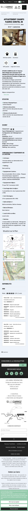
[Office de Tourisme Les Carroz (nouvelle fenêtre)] (15, 450)
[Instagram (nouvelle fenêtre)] (16, 373)
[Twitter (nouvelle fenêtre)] (11, 373)
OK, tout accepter (14, 502)
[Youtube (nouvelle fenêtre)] (21, 373)
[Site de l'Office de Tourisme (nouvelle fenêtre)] (14, 396)
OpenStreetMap (22, 279)
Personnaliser (14, 509)
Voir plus (6, 94)
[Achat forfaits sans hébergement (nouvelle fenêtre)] (14, 398)
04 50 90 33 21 (14, 388)
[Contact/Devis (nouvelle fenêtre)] (14, 394)
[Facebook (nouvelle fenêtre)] (6, 373)
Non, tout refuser (14, 505)
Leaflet (15, 279)
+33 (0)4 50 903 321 (4, 2)
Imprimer (5, 352)
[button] (19, 7)
